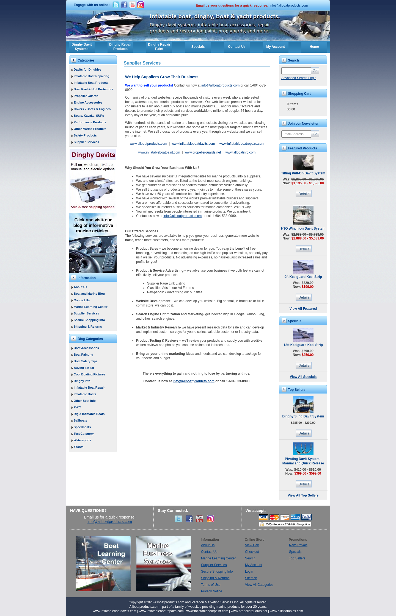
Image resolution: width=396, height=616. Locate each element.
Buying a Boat (84, 367)
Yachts (78, 446)
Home (314, 47)
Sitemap (251, 578)
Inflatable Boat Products (91, 82)
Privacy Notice (211, 591)
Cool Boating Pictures (89, 374)
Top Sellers (297, 558)
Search (250, 558)
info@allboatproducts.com (289, 5)
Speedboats (82, 427)
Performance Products (90, 122)
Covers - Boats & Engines (92, 109)
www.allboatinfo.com (240, 152)
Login (249, 571)
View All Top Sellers (303, 495)
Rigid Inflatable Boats (89, 414)
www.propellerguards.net (203, 152)
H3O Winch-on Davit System (303, 228)
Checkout (252, 552)
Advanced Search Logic (298, 78)
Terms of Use (211, 585)
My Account (275, 47)
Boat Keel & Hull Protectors (93, 89)
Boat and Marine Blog (89, 293)
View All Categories (259, 585)
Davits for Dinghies (87, 69)
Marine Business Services (163, 563)
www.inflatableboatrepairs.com (241, 144)
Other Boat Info (85, 400)
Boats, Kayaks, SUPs (89, 115)
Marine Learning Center (91, 306)
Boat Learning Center (106, 563)
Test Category (84, 433)
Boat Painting (83, 354)
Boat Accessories (86, 348)
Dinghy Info (82, 381)
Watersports (82, 440)
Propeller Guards (86, 95)
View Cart (252, 545)
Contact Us (236, 47)
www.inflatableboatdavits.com (193, 144)
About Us (80, 287)
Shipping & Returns (88, 326)
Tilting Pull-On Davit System (303, 173)
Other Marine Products (90, 128)
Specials (198, 47)
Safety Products (85, 135)
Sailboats (80, 420)
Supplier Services (86, 142)
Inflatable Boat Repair (89, 387)
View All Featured (303, 309)
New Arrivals (298, 545)
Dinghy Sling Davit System (303, 416)
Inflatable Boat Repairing (91, 76)
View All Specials (303, 377)
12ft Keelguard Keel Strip (303, 345)
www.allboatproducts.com (148, 144)
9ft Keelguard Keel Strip (303, 277)
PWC (77, 407)
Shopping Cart (299, 94)
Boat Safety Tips (85, 361)
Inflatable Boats (85, 394)
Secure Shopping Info (89, 320)
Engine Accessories (88, 102)
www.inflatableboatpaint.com (159, 152)
